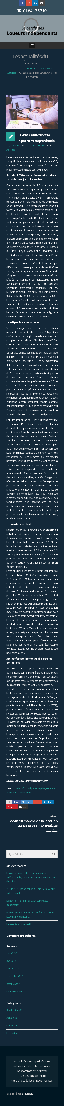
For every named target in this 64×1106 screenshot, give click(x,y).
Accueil (18, 1061)
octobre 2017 (13, 983)
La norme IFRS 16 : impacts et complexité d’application (27, 902)
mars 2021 (11, 953)
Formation (12, 1033)
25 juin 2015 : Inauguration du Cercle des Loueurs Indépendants (30, 891)
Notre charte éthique (22, 1080)
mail (22, 807)
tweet (27, 802)
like (16, 802)
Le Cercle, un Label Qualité (32, 1075)
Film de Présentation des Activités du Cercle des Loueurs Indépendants (30, 914)
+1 (38, 802)
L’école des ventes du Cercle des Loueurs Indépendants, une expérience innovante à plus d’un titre (30, 877)
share (48, 802)
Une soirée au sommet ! (18, 924)
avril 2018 (11, 960)
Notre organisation (23, 1066)
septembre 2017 (14, 991)
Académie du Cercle (16, 1010)
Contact (48, 1080)
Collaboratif (12, 1025)
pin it (12, 807)
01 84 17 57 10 (35, 10)
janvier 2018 (12, 968)
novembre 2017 (14, 976)
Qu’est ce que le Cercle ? (37, 1061)
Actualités (10, 150)
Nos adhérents (43, 1066)
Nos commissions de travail (32, 1071)
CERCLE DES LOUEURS (35, 145)
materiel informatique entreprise (28, 788)
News (39, 1080)
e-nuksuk (27, 1093)
